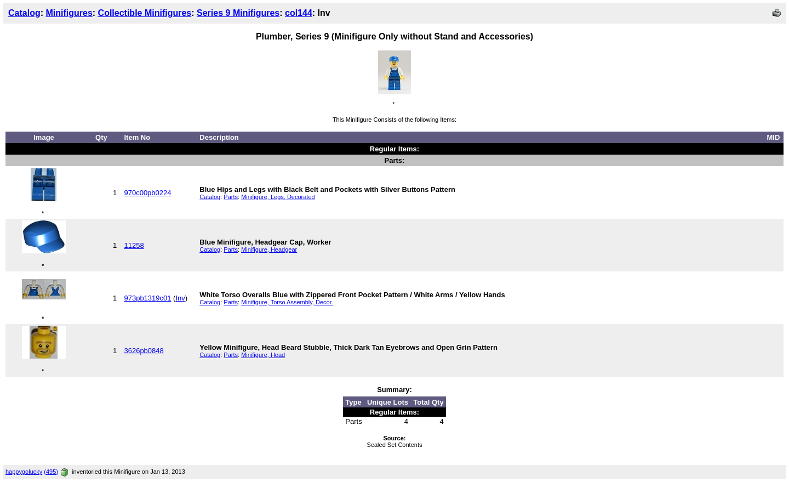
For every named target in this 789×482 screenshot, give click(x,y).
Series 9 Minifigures (238, 13)
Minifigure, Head (263, 354)
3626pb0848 (143, 351)
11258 (134, 245)
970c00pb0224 (147, 193)
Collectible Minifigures (145, 13)
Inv (180, 298)
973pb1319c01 (147, 298)
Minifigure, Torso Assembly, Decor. (287, 302)
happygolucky (23, 471)
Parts (231, 197)
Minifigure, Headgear (269, 249)
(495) (51, 471)
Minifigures (68, 13)
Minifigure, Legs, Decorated (278, 197)
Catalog (24, 13)
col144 (298, 13)
